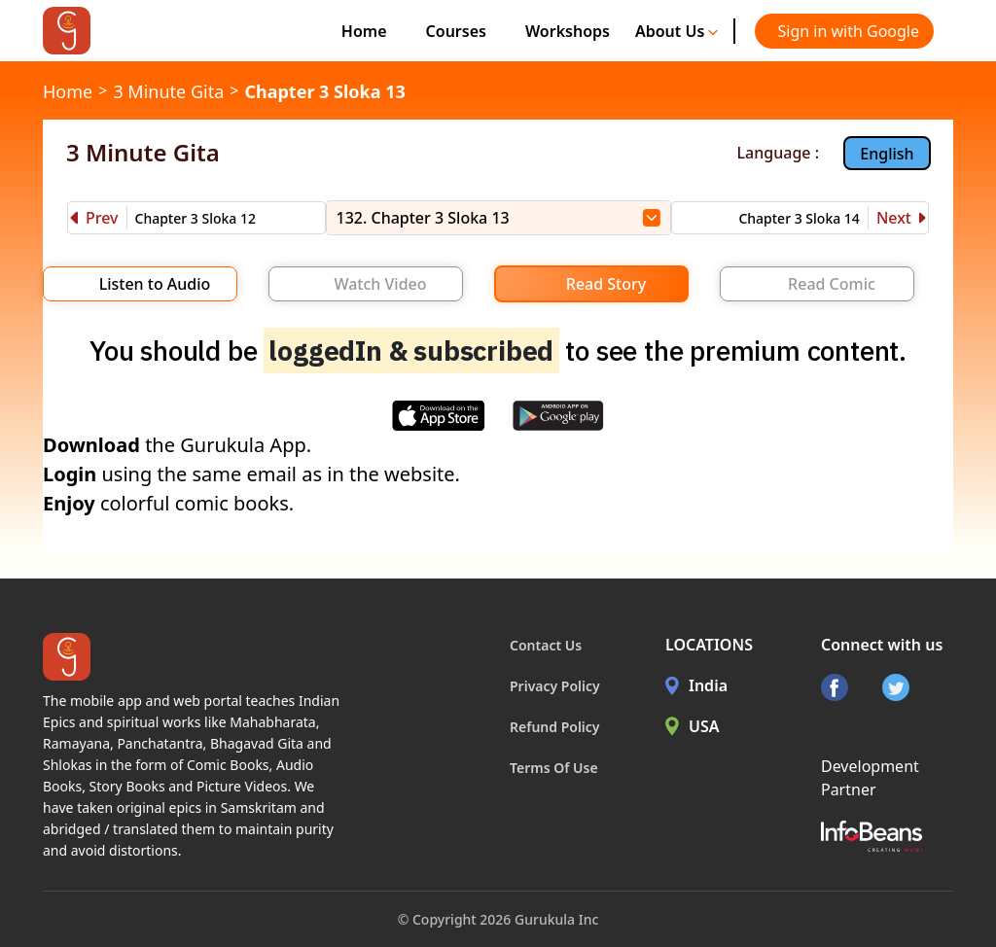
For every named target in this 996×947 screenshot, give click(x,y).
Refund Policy (555, 727)
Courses (456, 31)
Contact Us (546, 645)
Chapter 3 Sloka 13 (324, 91)
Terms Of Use (554, 767)
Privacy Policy (555, 686)
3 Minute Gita (168, 91)
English (886, 153)
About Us (677, 31)
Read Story (606, 284)
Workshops (567, 31)
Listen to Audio (155, 284)
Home (364, 31)
